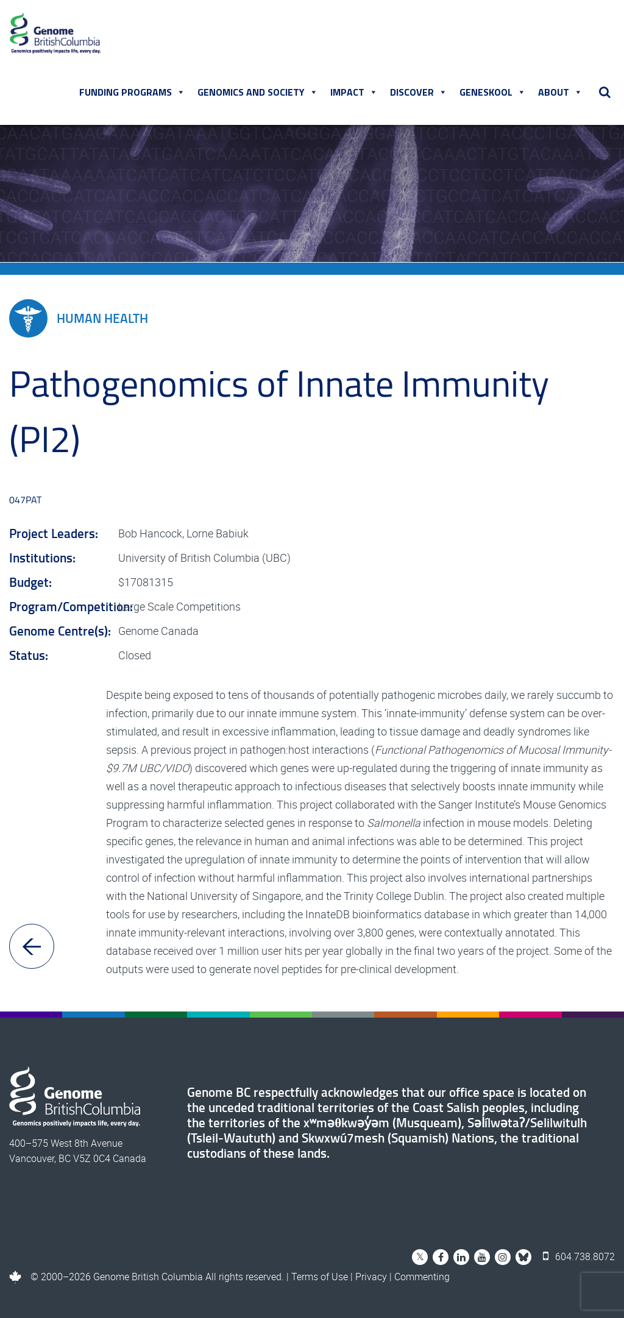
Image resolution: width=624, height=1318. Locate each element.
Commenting (422, 1276)
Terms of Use (319, 1276)
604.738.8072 (579, 1256)
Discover (418, 92)
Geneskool (492, 92)
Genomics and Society (257, 92)
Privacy (371, 1276)
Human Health (78, 318)
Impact (354, 92)
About (560, 92)
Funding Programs (132, 92)
